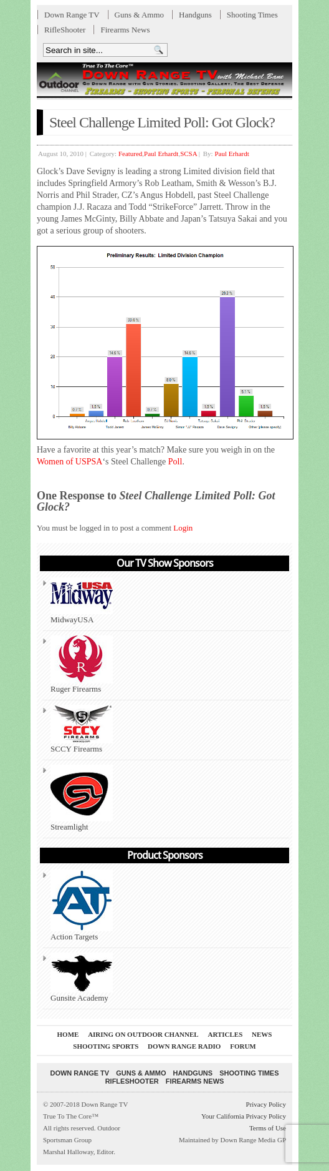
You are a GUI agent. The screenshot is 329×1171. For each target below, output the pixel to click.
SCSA (188, 153)
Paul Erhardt (161, 153)
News (262, 1034)
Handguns (195, 14)
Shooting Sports (105, 1046)
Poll (175, 461)
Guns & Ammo (139, 14)
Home (68, 1034)
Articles (224, 1034)
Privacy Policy (266, 1104)
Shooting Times (252, 14)
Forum (243, 1046)
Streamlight (81, 798)
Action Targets (81, 905)
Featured (130, 153)
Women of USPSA (69, 461)
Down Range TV (72, 14)
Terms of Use (267, 1128)
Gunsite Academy (81, 977)
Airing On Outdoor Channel (143, 1034)
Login (183, 527)
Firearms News (125, 29)
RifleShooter (64, 29)
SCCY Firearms (81, 729)
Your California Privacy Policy (243, 1116)
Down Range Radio (184, 1046)
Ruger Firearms (81, 664)
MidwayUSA (81, 600)
